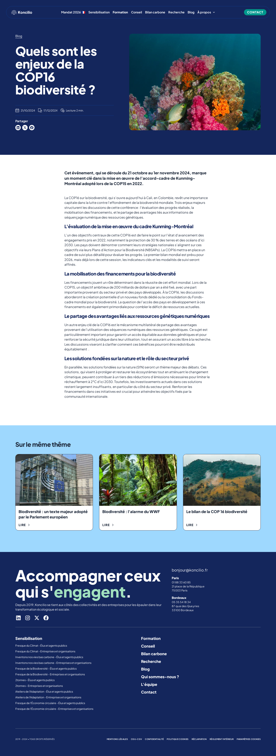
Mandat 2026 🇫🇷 (73, 12)
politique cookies (177, 739)
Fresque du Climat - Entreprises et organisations (45, 651)
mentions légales (117, 739)
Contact (148, 692)
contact (255, 12)
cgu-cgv (136, 739)
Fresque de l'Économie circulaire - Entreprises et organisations (54, 708)
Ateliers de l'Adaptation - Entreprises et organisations (48, 697)
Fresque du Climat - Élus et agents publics (41, 645)
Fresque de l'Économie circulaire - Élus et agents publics (50, 703)
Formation (151, 638)
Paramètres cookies (249, 739)
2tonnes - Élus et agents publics (35, 680)
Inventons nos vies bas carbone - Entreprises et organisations (53, 662)
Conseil (136, 12)
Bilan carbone (155, 12)
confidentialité (154, 739)
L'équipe (149, 684)
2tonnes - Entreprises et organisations (39, 685)
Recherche (176, 12)
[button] (206, 12)
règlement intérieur (222, 739)
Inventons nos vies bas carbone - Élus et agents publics (49, 657)
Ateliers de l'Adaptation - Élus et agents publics (44, 691)
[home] (21, 12)
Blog (191, 12)
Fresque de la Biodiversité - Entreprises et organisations (50, 674)
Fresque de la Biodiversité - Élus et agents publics (46, 668)
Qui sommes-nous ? (160, 676)
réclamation (199, 739)
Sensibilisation (99, 12)
